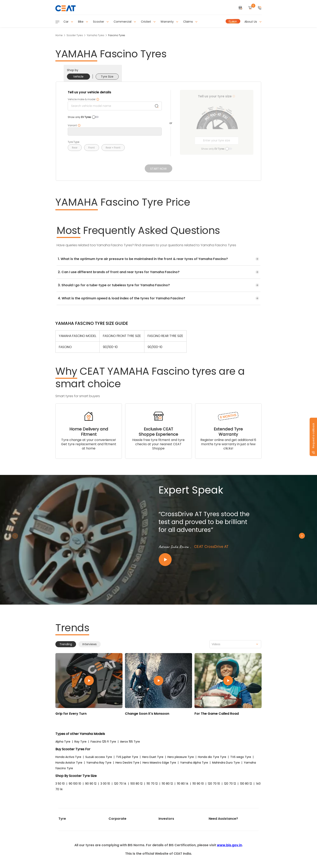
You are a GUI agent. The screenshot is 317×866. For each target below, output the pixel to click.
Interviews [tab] (89, 644)
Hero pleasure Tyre (180, 757)
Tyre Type (73, 142)
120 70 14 (120, 784)
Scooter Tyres (75, 35)
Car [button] (68, 21)
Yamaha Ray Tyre (98, 763)
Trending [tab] (65, 644)
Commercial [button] (125, 21)
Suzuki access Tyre (98, 757)
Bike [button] (83, 21)
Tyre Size (107, 77)
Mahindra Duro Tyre (226, 763)
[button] (260, 8)
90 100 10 (75, 784)
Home (59, 35)
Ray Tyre (80, 742)
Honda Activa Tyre (68, 757)
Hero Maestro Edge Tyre (159, 763)
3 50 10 (60, 784)
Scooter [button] (101, 21)
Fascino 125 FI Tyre (103, 742)
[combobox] (235, 644)
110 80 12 (167, 784)
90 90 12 (90, 784)
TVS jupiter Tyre (127, 757)
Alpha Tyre (62, 742)
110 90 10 (198, 784)
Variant (74, 125)
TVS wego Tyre (240, 757)
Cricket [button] (148, 21)
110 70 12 (152, 784)
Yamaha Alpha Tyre (194, 763)
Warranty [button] (169, 21)
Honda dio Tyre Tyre (212, 757)
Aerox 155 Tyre (130, 742)
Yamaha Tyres (95, 35)
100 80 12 (136, 784)
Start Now (158, 169)
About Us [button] (253, 21)
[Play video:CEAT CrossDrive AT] (207, 559)
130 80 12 (246, 784)
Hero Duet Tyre (152, 757)
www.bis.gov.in (229, 845)
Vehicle (78, 77)
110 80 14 (182, 784)
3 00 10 (105, 784)
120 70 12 (230, 784)
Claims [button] (190, 21)
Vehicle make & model (83, 99)
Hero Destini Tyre (127, 763)
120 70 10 (214, 784)
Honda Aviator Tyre (68, 763)
